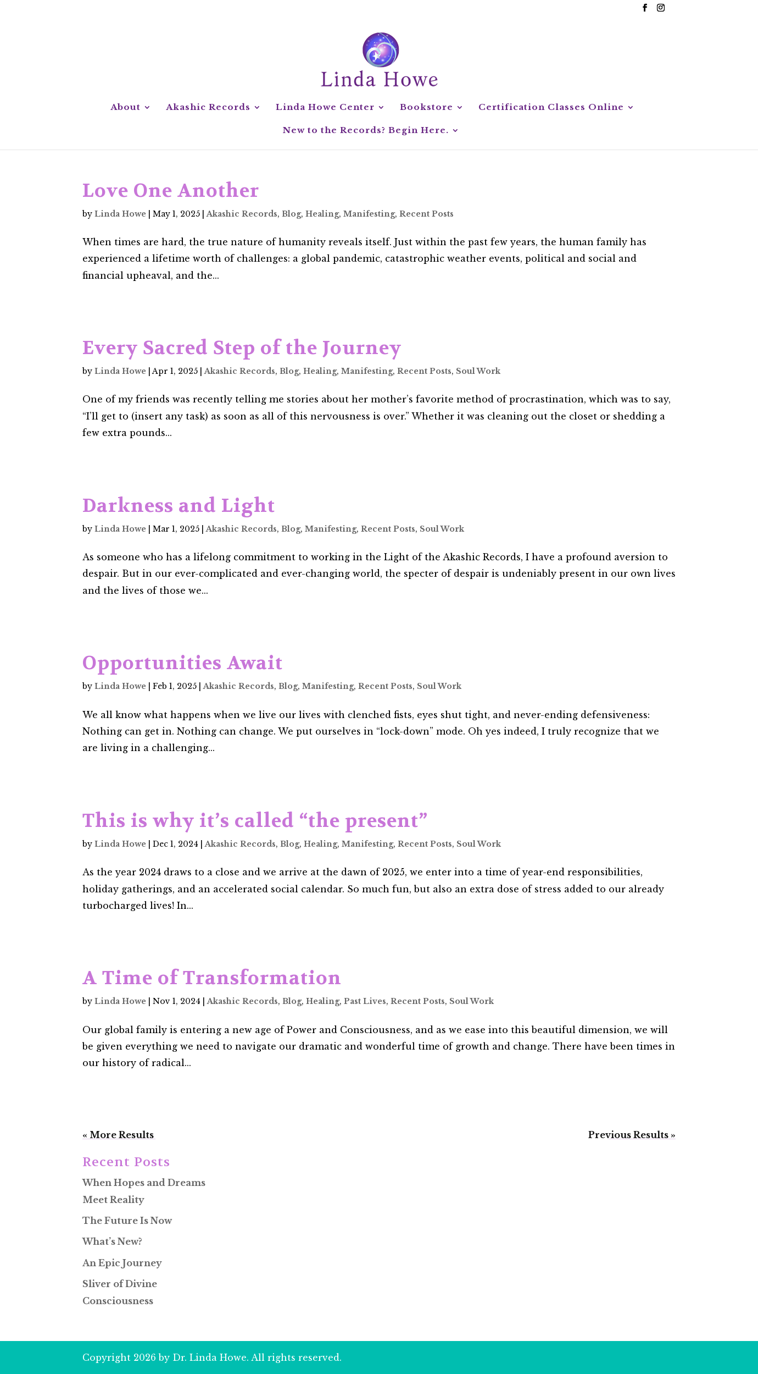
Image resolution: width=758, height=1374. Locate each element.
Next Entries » (642, 1134)
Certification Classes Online (551, 107)
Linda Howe (120, 214)
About (125, 107)
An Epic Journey (122, 1262)
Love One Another (170, 191)
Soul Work (478, 371)
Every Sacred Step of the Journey (242, 348)
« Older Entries (118, 1134)
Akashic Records (208, 107)
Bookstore (426, 107)
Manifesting (369, 214)
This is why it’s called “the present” (255, 821)
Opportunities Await (182, 663)
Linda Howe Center (325, 107)
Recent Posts (426, 214)
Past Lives (365, 1001)
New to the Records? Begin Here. (366, 130)
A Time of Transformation (212, 978)
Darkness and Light (178, 506)
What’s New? (112, 1241)
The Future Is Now (127, 1220)
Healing (322, 214)
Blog (291, 214)
